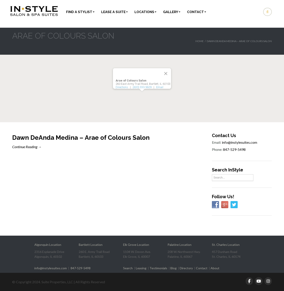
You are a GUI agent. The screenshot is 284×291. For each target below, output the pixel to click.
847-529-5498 (234, 149)
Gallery (171, 12)
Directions (122, 87)
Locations (145, 12)
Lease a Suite (114, 12)
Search (128, 268)
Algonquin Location (47, 244)
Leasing (141, 268)
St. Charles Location (226, 244)
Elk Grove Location (136, 244)
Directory (186, 268)
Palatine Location (179, 244)
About (215, 268)
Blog (173, 268)
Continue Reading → (26, 147)
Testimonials (158, 268)
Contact (196, 12)
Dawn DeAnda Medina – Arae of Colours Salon (81, 137)
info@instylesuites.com (239, 142)
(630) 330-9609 (142, 87)
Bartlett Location (91, 244)
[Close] (165, 73)
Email (159, 87)
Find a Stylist (80, 12)
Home (199, 41)
